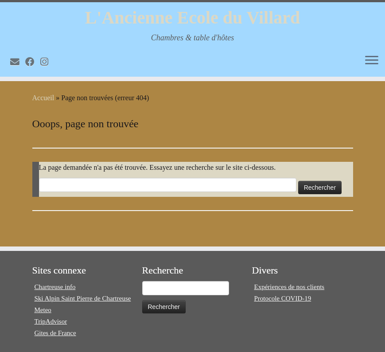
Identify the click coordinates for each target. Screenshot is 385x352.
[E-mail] (17, 62)
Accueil (43, 98)
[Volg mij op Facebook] (32, 62)
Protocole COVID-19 (282, 298)
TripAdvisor (51, 321)
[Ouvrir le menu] (371, 60)
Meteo (43, 309)
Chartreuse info (55, 286)
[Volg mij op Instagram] (47, 62)
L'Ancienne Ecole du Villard (192, 17)
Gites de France (55, 332)
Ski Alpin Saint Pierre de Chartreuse (83, 298)
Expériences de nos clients (289, 286)
